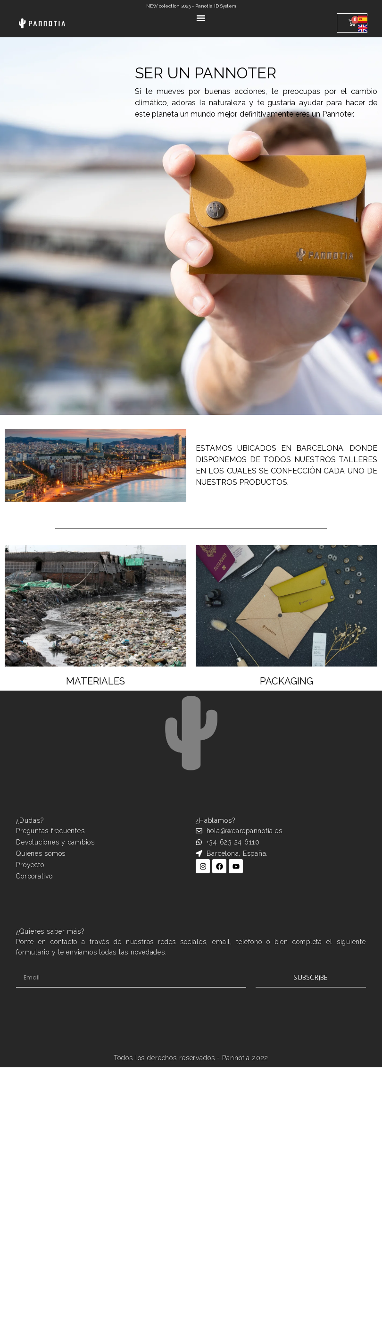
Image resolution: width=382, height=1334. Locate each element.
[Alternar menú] (201, 18)
